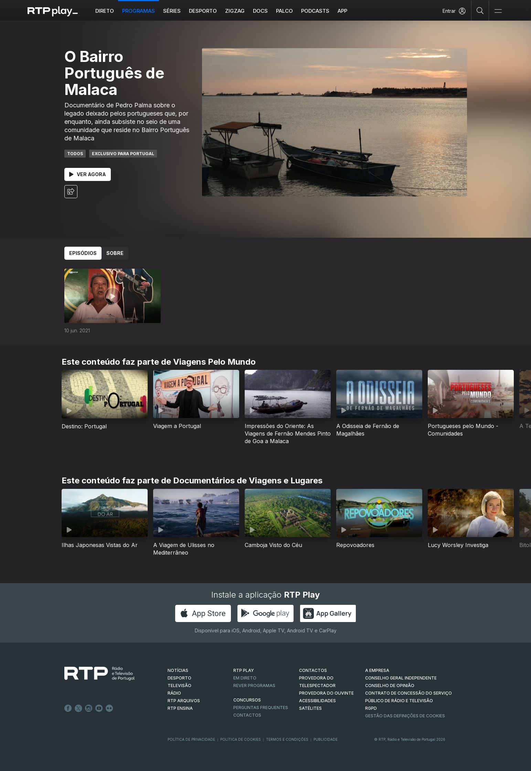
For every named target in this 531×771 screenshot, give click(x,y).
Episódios (83, 253)
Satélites (310, 708)
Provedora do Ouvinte (326, 693)
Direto (104, 11)
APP (342, 11)
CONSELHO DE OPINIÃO (389, 685)
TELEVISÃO (179, 685)
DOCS (260, 11)
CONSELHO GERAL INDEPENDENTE (401, 678)
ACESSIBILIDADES (317, 700)
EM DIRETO (244, 678)
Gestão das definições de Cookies (405, 715)
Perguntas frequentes (260, 707)
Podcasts (315, 11)
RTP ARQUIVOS (184, 700)
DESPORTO (179, 678)
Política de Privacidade (191, 739)
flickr (109, 708)
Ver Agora (87, 174)
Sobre (115, 253)
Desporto (203, 11)
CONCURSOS (247, 700)
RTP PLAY (243, 670)
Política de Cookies (240, 739)
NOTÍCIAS (178, 670)
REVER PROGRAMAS (254, 685)
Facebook (68, 708)
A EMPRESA (377, 670)
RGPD (371, 708)
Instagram (89, 708)
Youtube (99, 708)
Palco (284, 11)
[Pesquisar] (480, 10)
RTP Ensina (180, 708)
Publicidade (326, 739)
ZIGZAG (235, 11)
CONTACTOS (313, 670)
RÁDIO (174, 693)
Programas (138, 11)
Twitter (78, 708)
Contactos (247, 715)
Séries (172, 11)
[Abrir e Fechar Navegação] (498, 11)
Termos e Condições (287, 739)
